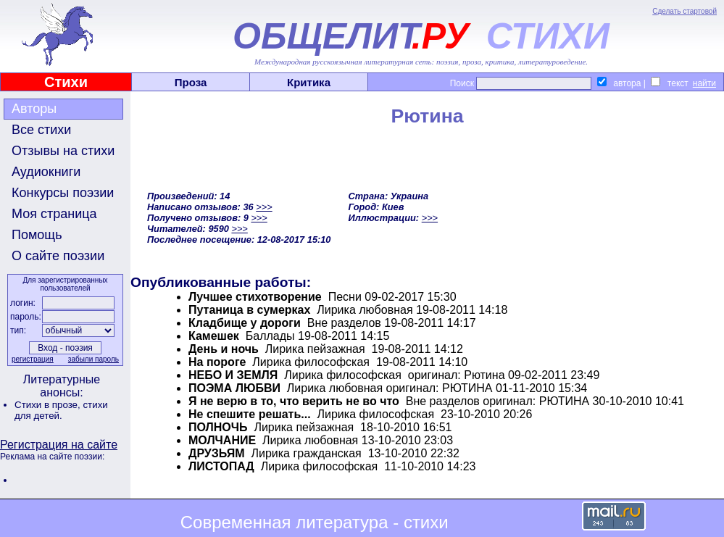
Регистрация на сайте (58, 444)
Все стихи (41, 129)
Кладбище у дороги (244, 323)
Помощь (37, 235)
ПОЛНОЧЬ (218, 427)
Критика (308, 82)
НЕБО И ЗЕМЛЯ (233, 375)
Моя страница (54, 214)
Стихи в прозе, (48, 404)
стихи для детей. (61, 410)
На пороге (217, 362)
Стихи (66, 82)
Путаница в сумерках (249, 310)
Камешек (213, 336)
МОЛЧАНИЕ (222, 440)
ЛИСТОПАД (221, 466)
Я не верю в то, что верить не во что (293, 401)
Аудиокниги (46, 172)
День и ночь (223, 349)
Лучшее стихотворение (255, 297)
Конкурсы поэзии (63, 193)
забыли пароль (93, 359)
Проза (191, 82)
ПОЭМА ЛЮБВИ (234, 388)
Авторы (34, 108)
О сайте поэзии (58, 256)
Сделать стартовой (684, 11)
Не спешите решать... (249, 414)
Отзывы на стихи (63, 150)
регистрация (33, 359)
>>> (264, 206)
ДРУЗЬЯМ (216, 453)
